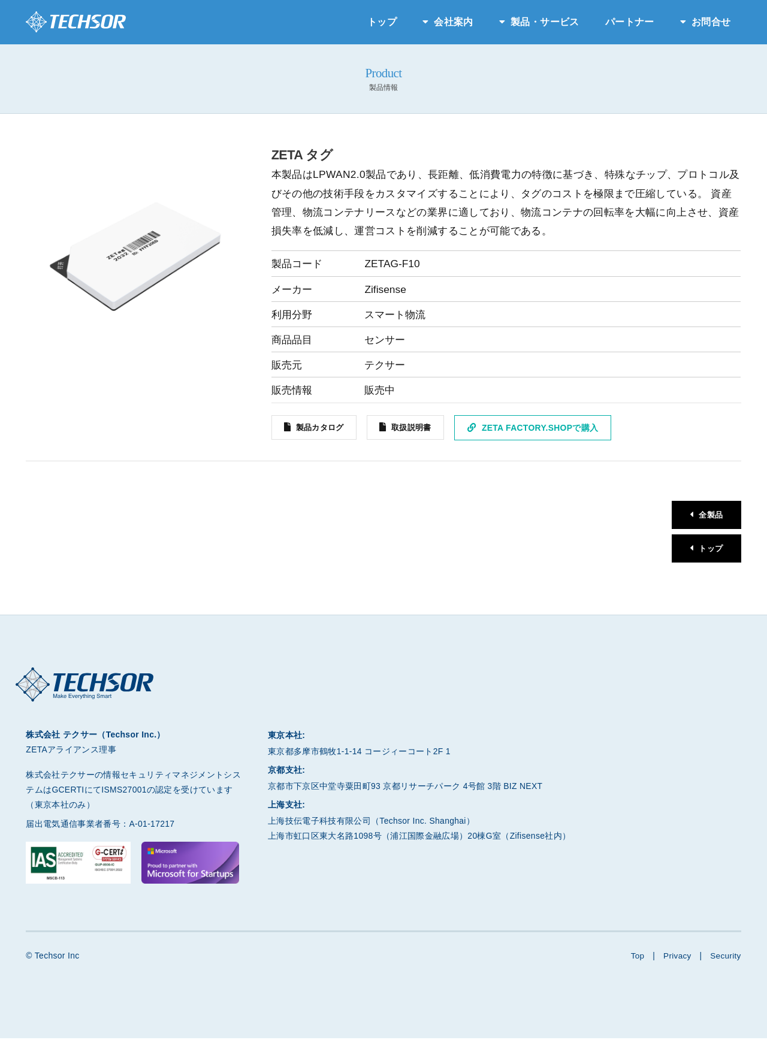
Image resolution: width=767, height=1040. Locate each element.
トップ (382, 22)
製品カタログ (322, 428)
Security (725, 957)
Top (635, 957)
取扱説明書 (417, 428)
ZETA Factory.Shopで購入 (548, 428)
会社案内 (453, 22)
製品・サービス (545, 22)
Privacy (676, 957)
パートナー (629, 22)
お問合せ (710, 22)
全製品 (709, 515)
